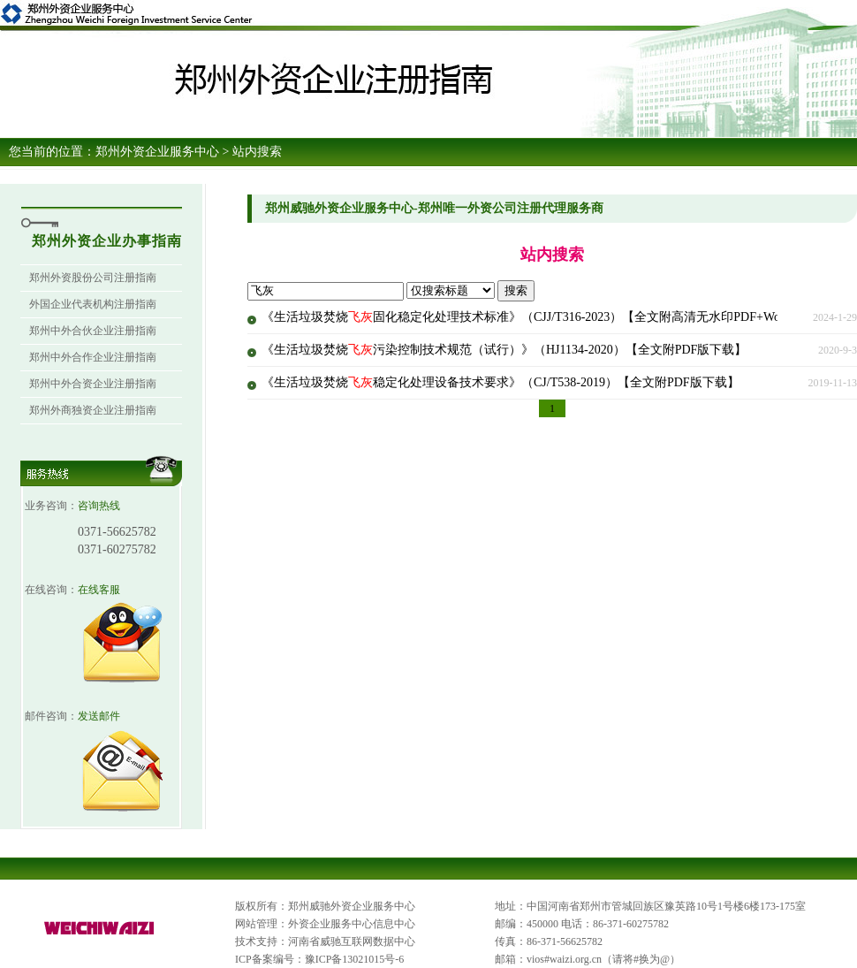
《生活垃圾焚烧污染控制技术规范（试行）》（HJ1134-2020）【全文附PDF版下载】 (504, 349)
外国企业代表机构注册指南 (92, 304)
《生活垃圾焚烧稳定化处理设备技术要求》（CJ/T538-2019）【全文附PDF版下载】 (500, 382)
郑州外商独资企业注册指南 (92, 410)
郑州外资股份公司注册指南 (92, 277)
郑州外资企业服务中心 (157, 151)
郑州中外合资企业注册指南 (92, 383)
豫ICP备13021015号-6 (355, 959)
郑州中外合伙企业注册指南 (92, 330)
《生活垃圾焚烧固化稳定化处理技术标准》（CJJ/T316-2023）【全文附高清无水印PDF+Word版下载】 (551, 317)
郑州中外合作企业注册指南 (92, 357)
